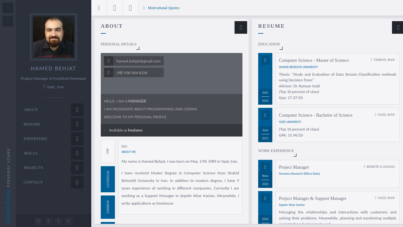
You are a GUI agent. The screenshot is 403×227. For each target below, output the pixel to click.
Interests (108, 179)
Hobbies (108, 207)
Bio (107, 151)
